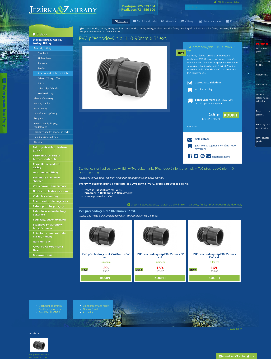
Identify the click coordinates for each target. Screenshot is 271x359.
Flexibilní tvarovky (43, 98)
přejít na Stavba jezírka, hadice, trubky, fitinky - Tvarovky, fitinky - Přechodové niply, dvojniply (184, 204)
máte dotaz (228, 356)
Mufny (41, 68)
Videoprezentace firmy (96, 305)
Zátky (41, 83)
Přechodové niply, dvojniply (53, 73)
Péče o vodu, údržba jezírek (50, 201)
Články (187, 21)
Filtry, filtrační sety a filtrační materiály (46, 157)
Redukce (43, 63)
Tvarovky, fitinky (43, 48)
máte (198, 139)
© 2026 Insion (234, 328)
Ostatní (38, 141)
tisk (251, 356)
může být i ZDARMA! (210, 101)
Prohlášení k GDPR (49, 312)
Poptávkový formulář (50, 309)
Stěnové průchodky (48, 88)
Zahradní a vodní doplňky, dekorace (50, 212)
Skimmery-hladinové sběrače (46, 179)
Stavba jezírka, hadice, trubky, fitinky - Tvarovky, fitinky (151, 28)
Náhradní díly (42, 241)
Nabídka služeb (144, 21)
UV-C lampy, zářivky (46, 172)
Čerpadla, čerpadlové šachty (46, 165)
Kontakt (233, 21)
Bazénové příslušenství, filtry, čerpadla (48, 226)
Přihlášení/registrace (227, 2)
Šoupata (38, 118)
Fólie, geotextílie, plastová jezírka (50, 148)
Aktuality (168, 21)
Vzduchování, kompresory (50, 186)
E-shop (39, 34)
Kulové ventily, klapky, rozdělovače (46, 125)
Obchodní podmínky (50, 305)
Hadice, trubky (42, 103)
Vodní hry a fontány (46, 196)
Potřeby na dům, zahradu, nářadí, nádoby (50, 234)
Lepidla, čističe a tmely (46, 136)
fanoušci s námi (208, 156)
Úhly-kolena (44, 58)
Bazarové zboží (42, 255)
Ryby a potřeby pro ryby (48, 206)
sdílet (241, 356)
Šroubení (43, 53)
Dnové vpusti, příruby (45, 113)
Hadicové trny (45, 93)
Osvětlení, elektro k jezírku (50, 191)
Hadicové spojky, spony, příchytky (52, 131)
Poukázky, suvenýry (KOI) (49, 219)
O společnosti (91, 309)
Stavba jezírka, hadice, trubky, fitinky (103, 28)
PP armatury (41, 108)
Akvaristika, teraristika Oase (48, 248)
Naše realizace (210, 21)
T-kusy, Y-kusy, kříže (49, 78)
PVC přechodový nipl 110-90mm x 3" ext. (100, 31)
